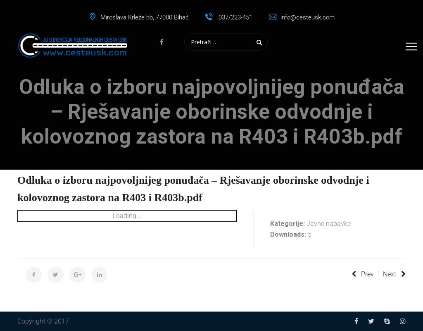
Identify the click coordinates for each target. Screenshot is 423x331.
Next (394, 274)
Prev (363, 274)
